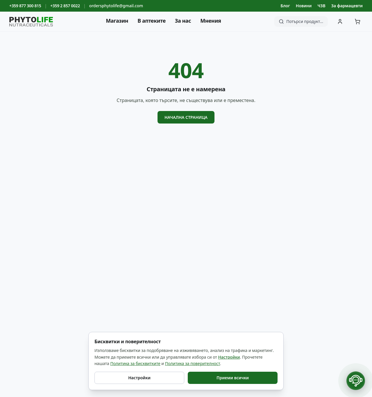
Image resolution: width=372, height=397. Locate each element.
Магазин (117, 20)
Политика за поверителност (192, 363)
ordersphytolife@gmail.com (116, 5)
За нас (183, 20)
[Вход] (340, 21)
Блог (285, 5)
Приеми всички (233, 377)
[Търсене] (301, 21)
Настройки (229, 357)
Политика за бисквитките (135, 363)
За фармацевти (347, 5)
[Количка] (357, 21)
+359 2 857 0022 (65, 5)
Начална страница (186, 117)
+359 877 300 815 (25, 5)
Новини (304, 5)
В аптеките (151, 20)
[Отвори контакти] (355, 380)
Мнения (210, 20)
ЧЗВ (321, 5)
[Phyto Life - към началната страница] (31, 21)
